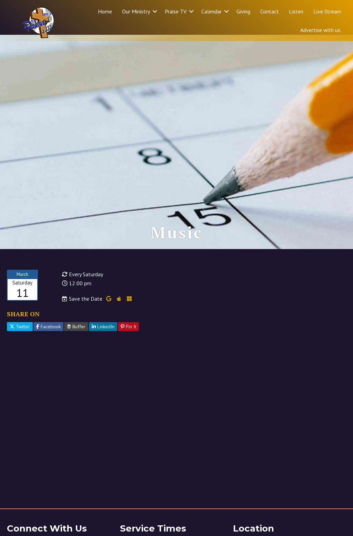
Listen (296, 11)
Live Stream (327, 11)
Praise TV (175, 11)
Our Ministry (136, 11)
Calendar (211, 11)
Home (105, 11)
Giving (243, 11)
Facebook (48, 333)
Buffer (76, 333)
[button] (155, 11)
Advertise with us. (320, 30)
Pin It (128, 333)
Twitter (20, 333)
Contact (269, 11)
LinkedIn (103, 333)
